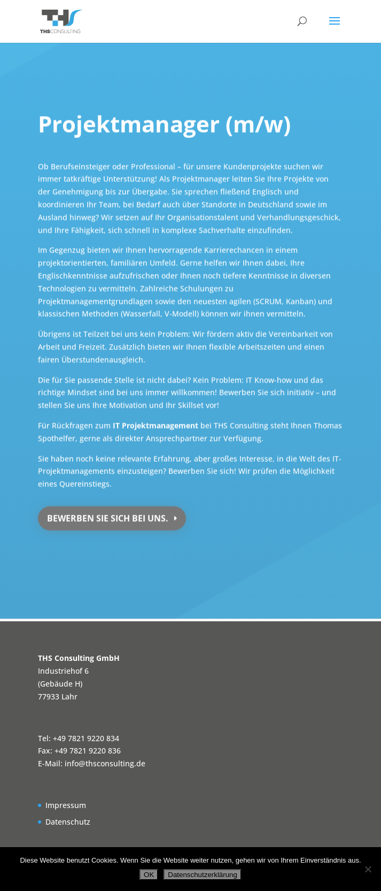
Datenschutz (67, 822)
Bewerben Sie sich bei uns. (107, 516)
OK (149, 875)
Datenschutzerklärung (202, 875)
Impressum (65, 805)
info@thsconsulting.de (105, 763)
